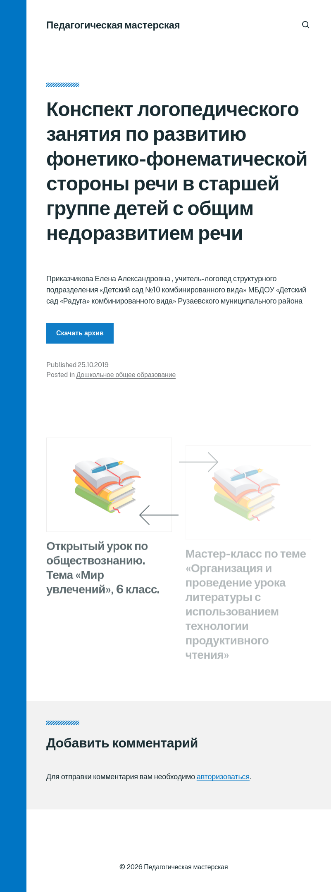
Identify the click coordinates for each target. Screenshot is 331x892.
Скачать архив (80, 335)
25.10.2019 (93, 367)
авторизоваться (223, 776)
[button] (13, 446)
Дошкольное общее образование (126, 377)
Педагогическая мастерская (113, 25)
